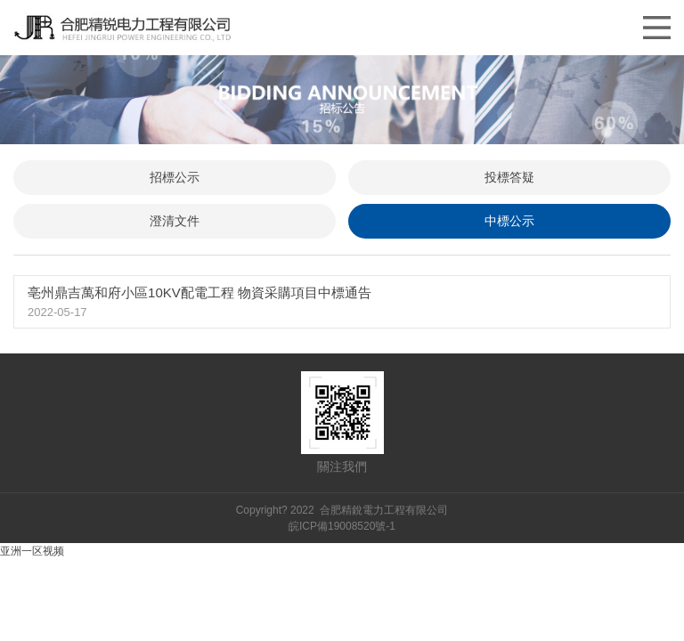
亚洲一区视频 (32, 551)
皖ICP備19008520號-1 (342, 526)
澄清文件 (175, 221)
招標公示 (175, 177)
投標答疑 (509, 177)
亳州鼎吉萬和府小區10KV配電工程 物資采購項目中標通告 (199, 292)
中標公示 (509, 221)
